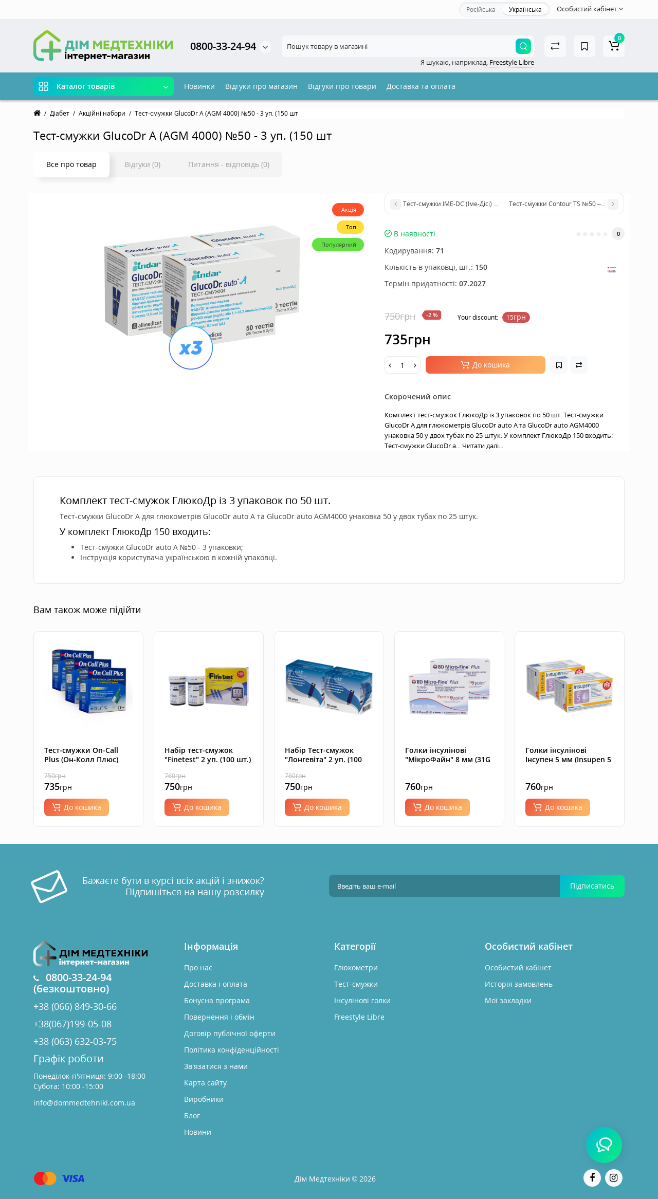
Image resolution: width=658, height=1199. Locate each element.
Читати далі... (482, 445)
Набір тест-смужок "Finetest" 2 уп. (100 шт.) (207, 754)
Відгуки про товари (342, 86)
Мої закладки (508, 1000)
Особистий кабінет (518, 967)
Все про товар (71, 164)
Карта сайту (205, 1082)
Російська (481, 9)
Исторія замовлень (519, 984)
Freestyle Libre (511, 62)
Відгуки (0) (142, 164)
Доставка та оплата (421, 86)
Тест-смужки (356, 984)
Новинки (199, 86)
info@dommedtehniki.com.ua (84, 1103)
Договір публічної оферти (230, 1033)
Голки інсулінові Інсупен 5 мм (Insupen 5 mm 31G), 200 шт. (568, 759)
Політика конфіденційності (231, 1050)
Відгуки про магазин (261, 86)
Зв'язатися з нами (216, 1066)
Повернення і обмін (219, 1017)
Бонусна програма (217, 1000)
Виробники (204, 1099)
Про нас (198, 967)
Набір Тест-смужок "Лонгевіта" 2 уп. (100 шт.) (323, 759)
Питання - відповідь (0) (228, 164)
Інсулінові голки (362, 1000)
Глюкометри (356, 967)
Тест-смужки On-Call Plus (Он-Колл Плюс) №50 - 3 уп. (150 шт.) (81, 759)
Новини (197, 1132)
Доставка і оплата (215, 984)
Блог (192, 1115)
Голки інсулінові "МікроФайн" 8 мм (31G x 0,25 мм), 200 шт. (447, 759)
